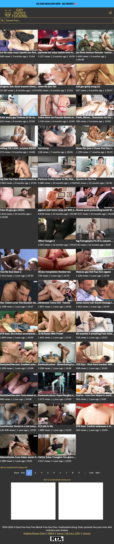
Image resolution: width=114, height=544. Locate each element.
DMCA (51, 533)
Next (98, 472)
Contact (87, 533)
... (85, 472)
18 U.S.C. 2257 (72, 533)
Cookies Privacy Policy (34, 533)
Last (91, 472)
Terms (60, 533)
